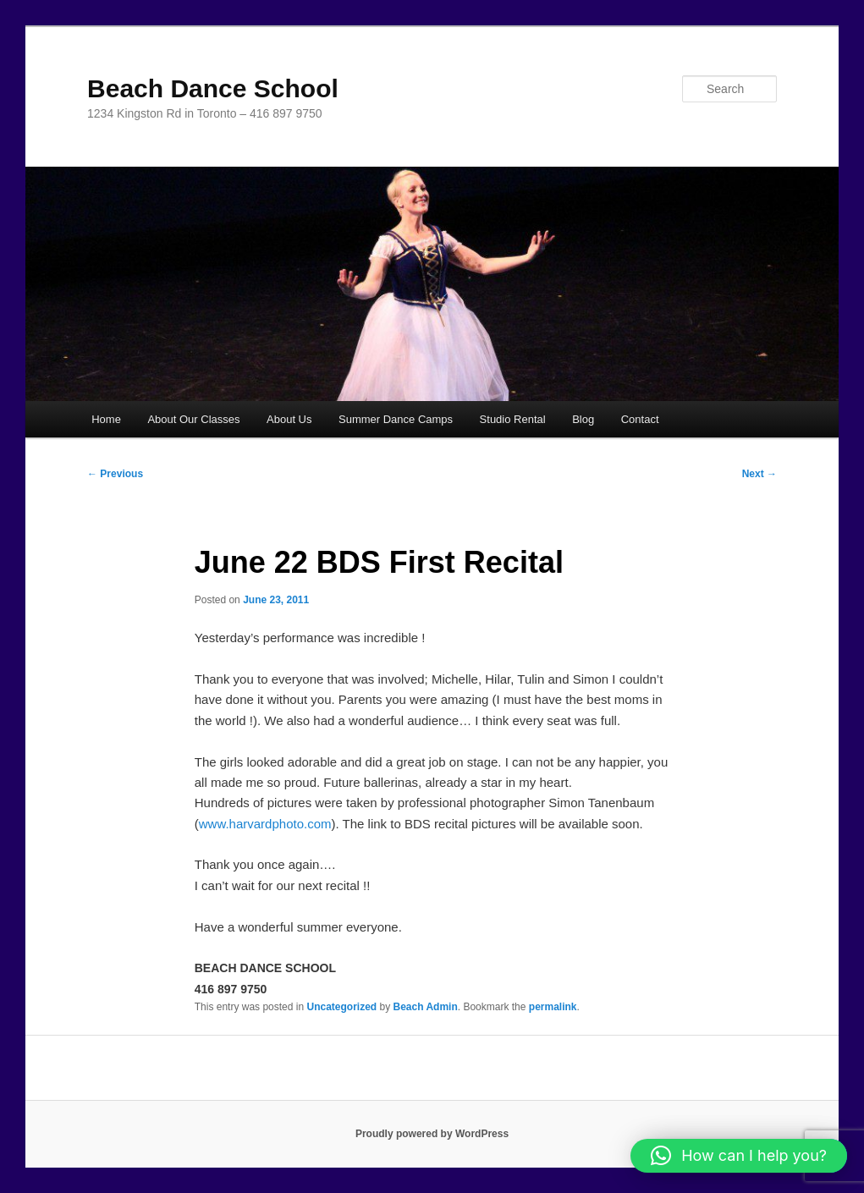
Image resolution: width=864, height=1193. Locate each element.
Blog (583, 419)
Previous (115, 474)
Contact (640, 419)
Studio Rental (513, 419)
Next (759, 474)
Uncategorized (341, 1007)
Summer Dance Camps (395, 419)
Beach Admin (425, 1007)
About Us (289, 419)
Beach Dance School (212, 88)
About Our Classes (193, 419)
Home (106, 419)
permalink (553, 1007)
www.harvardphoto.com (265, 823)
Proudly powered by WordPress (432, 1134)
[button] (738, 1156)
